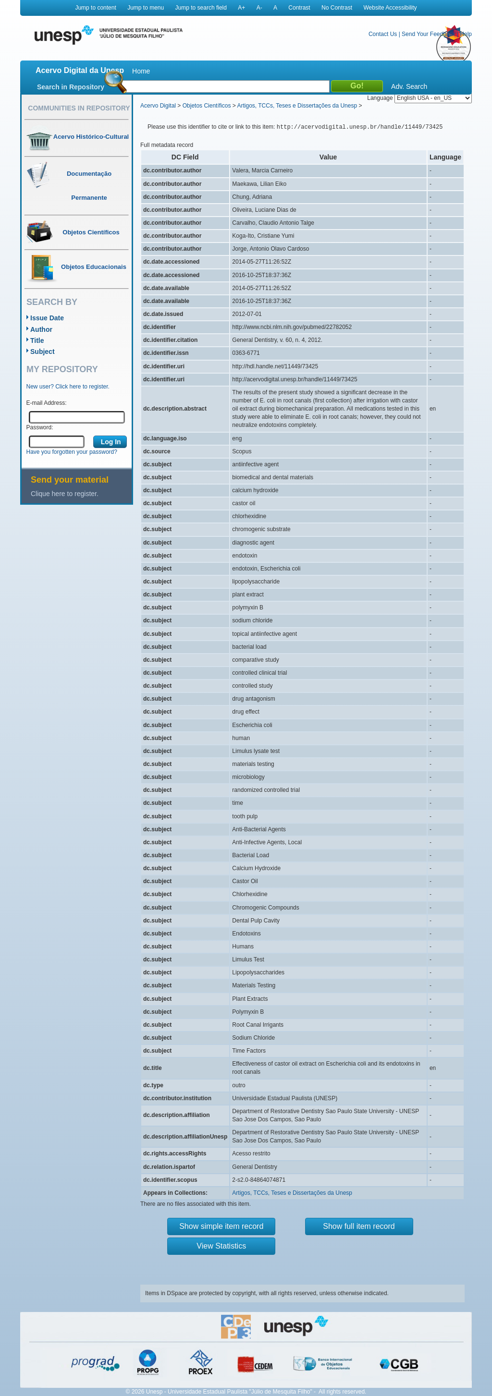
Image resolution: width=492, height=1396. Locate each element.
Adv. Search (409, 86)
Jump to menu (145, 7)
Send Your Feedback (428, 34)
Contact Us (383, 34)
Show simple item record (221, 1226)
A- (259, 7)
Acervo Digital (158, 105)
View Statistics (221, 1246)
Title (37, 340)
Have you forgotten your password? (71, 452)
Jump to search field (201, 7)
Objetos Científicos (207, 105)
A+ (241, 7)
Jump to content (95, 7)
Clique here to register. (64, 494)
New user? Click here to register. (68, 386)
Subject (42, 351)
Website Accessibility (390, 7)
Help (466, 34)
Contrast (299, 7)
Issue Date (47, 318)
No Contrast (336, 7)
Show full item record (358, 1226)
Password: (39, 427)
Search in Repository (70, 87)
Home (141, 71)
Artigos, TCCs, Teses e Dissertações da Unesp (297, 105)
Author (41, 329)
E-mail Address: (46, 403)
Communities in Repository (79, 108)
